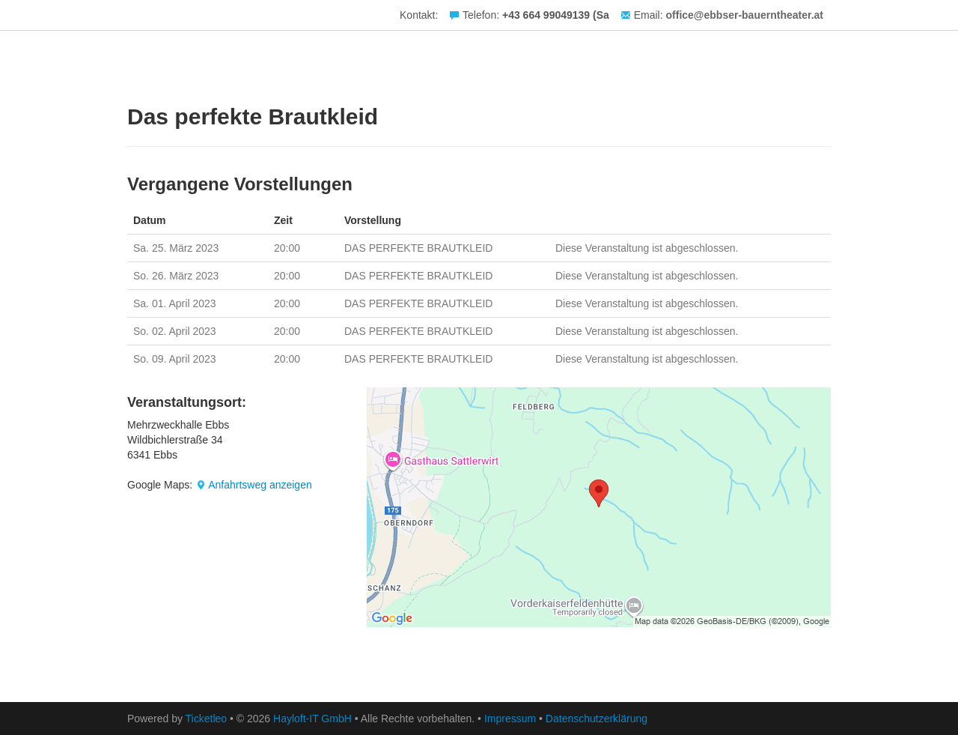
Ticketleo (207, 719)
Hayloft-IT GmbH (312, 719)
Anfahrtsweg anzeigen (260, 485)
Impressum (510, 719)
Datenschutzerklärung (596, 719)
